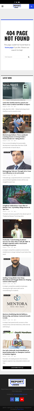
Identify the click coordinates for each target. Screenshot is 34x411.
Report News (20, 409)
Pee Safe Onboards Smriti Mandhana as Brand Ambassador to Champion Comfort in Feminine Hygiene (16, 352)
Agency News (7, 83)
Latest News (7, 78)
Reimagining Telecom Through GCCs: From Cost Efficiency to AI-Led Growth (17, 172)
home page (9, 47)
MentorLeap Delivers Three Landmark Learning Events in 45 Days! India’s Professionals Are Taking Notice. (15, 137)
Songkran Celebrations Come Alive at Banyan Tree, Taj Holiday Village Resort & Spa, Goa (16, 208)
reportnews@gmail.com (20, 394)
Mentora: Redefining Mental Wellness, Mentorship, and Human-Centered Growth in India (16, 316)
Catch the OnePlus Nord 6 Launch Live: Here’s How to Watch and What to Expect (16, 104)
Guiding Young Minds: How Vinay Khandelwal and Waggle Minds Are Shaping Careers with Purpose (17, 280)
